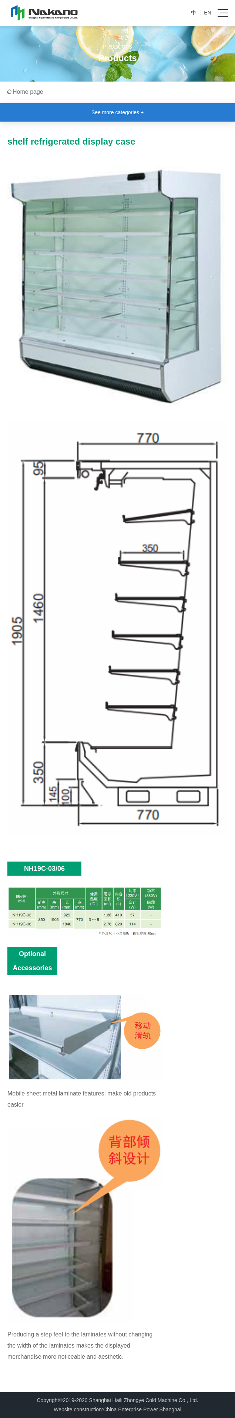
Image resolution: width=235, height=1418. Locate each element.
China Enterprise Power (130, 1409)
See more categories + (117, 112)
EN (207, 13)
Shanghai (170, 1409)
